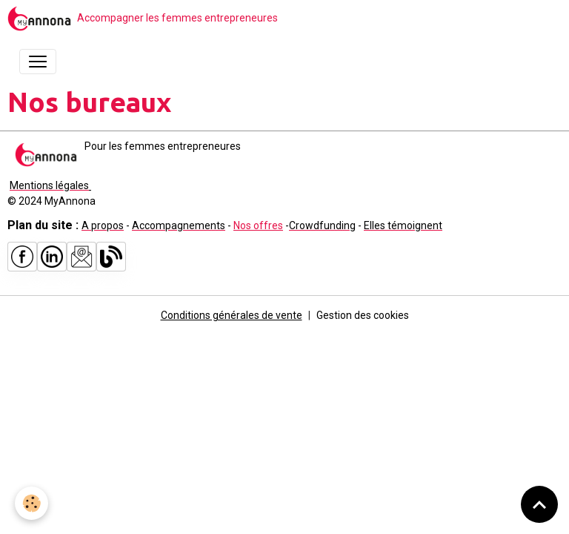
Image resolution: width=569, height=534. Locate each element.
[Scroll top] (539, 504)
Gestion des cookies (362, 315)
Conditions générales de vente (231, 315)
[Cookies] (31, 503)
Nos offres (258, 225)
